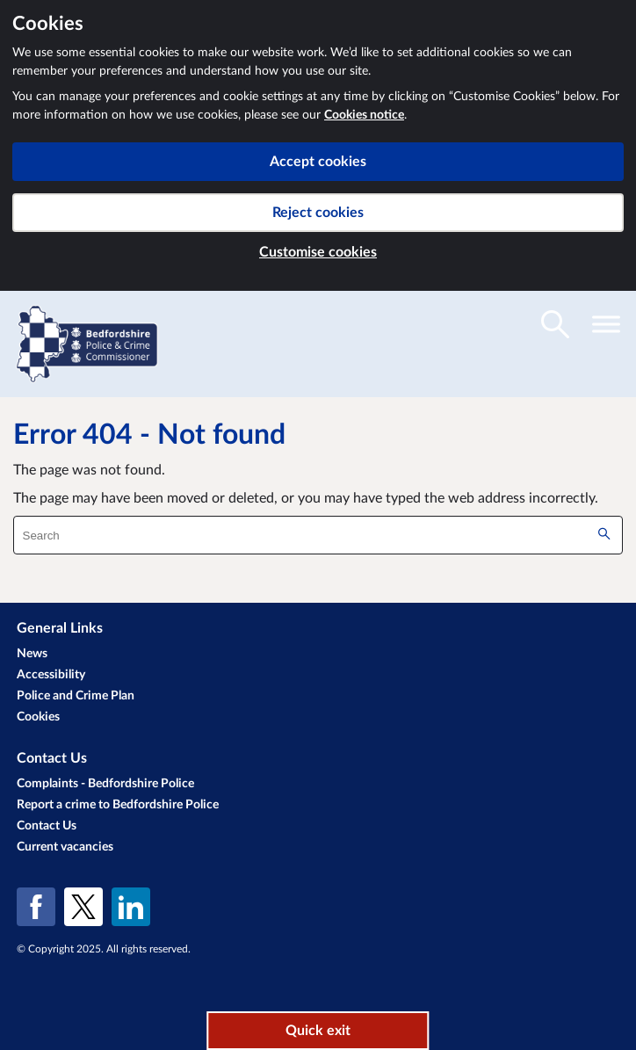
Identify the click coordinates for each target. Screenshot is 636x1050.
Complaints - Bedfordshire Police (105, 784)
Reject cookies (318, 213)
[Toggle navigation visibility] (606, 324)
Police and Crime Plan (75, 696)
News (32, 654)
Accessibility (51, 675)
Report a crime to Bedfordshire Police (118, 805)
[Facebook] (36, 906)
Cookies (38, 717)
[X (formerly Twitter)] (83, 906)
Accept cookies (318, 162)
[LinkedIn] (131, 906)
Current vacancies (65, 847)
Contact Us (46, 826)
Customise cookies (318, 252)
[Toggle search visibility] (555, 324)
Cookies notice (364, 115)
